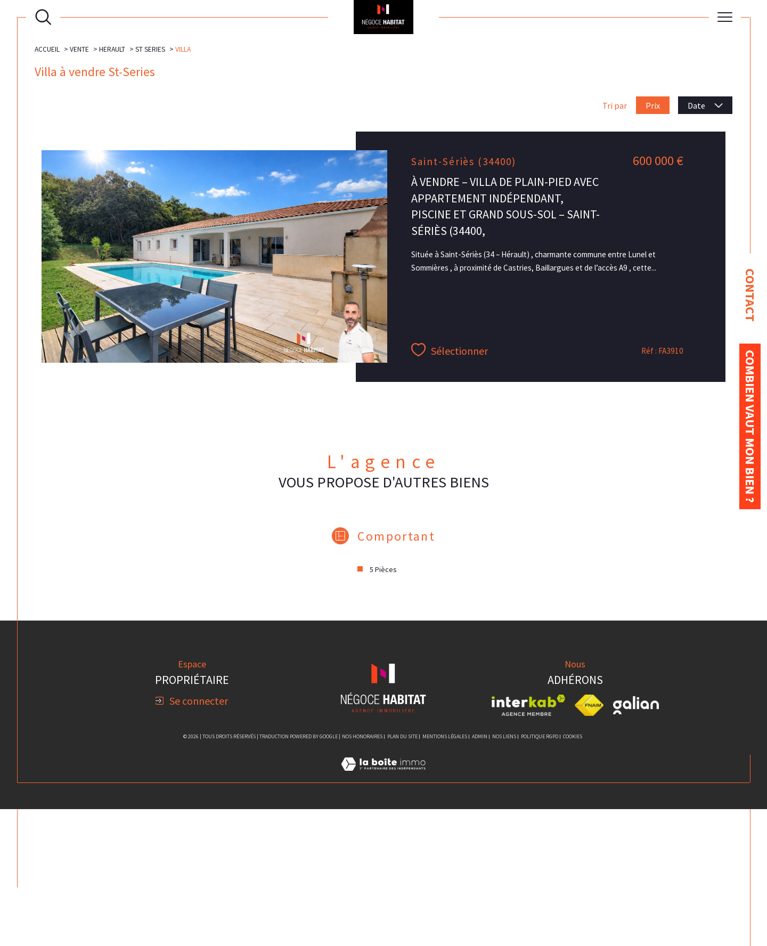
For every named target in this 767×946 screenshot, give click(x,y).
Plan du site (402, 873)
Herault (112, 186)
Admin (479, 873)
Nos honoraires (362, 873)
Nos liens (504, 873)
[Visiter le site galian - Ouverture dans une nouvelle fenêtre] (636, 842)
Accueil (47, 186)
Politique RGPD (539, 873)
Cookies (572, 873)
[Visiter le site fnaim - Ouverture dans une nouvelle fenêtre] (589, 841)
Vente (79, 186)
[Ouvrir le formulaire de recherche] (43, 17)
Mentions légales (444, 873)
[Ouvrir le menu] (725, 17)
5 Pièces (383, 706)
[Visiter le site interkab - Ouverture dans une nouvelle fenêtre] (528, 841)
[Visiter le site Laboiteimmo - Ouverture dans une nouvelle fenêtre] (383, 913)
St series (150, 186)
